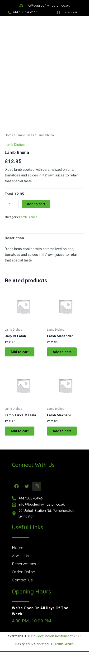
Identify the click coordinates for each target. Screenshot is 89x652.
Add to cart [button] (19, 352)
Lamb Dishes (25, 135)
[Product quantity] (12, 204)
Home (9, 135)
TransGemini (64, 644)
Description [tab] (14, 238)
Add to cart (36, 204)
